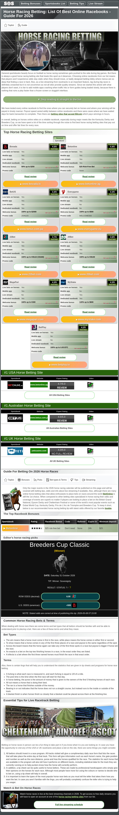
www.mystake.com (89, 319)
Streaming (88, 479)
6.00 (71, 596)
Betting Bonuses (30, 3)
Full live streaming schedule (69, 805)
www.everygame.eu (89, 229)
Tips (74, 479)
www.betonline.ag (89, 183)
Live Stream (96, 3)
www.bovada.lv (31, 183)
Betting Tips (77, 3)
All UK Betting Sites (59, 461)
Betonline (12, 528)
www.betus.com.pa (31, 229)
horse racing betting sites (71, 797)
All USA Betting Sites (59, 395)
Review (62, 387)
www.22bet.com (31, 274)
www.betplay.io (60, 364)
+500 (71, 605)
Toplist (9, 25)
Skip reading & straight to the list (61, 99)
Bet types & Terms (56, 479)
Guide (22, 25)
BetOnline (108, 494)
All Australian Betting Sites (59, 428)
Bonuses (23, 479)
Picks (37, 479)
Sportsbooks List (55, 3)
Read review (30, 176)
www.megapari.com (32, 319)
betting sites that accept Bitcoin (66, 114)
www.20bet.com (89, 274)
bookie (108, 508)
